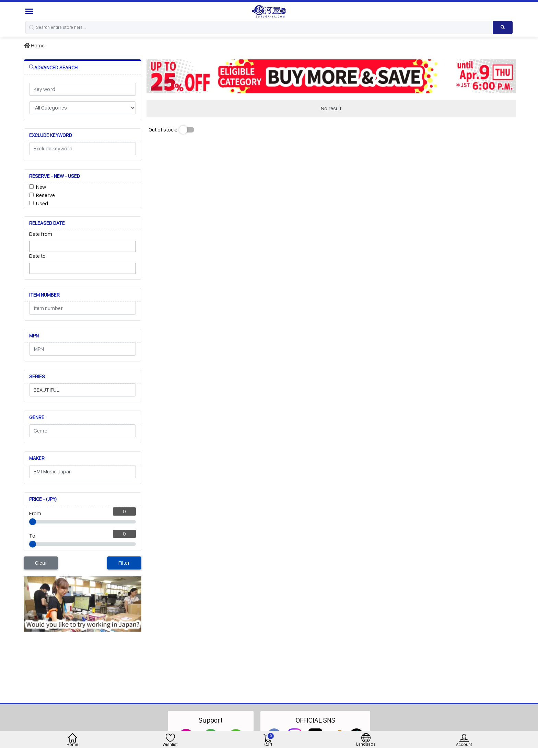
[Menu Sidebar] (30, 11)
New (41, 187)
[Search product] (503, 27)
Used (42, 203)
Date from (40, 234)
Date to (37, 256)
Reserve (45, 195)
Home (34, 45)
